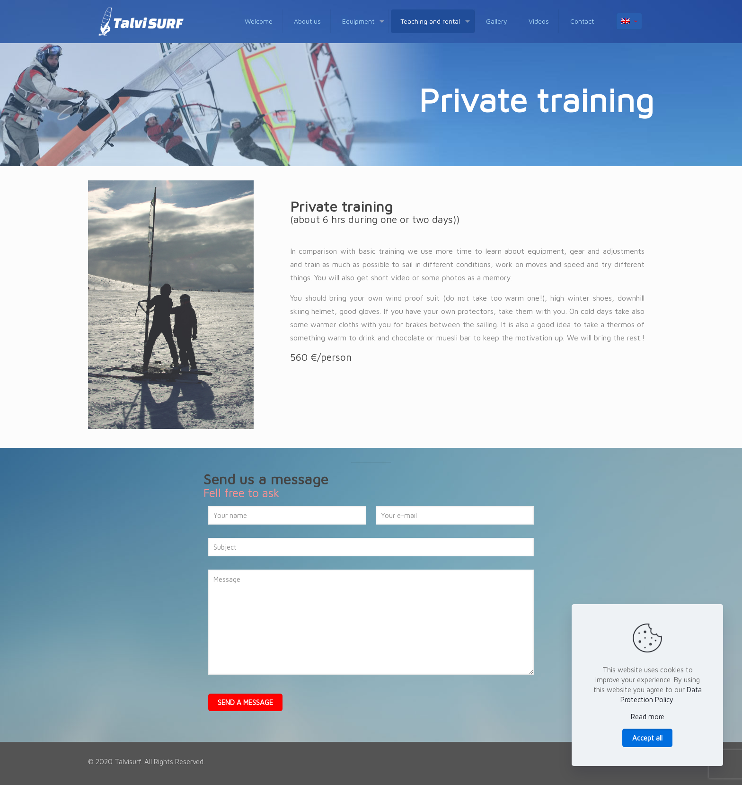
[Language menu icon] (629, 21)
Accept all (647, 738)
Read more (647, 717)
